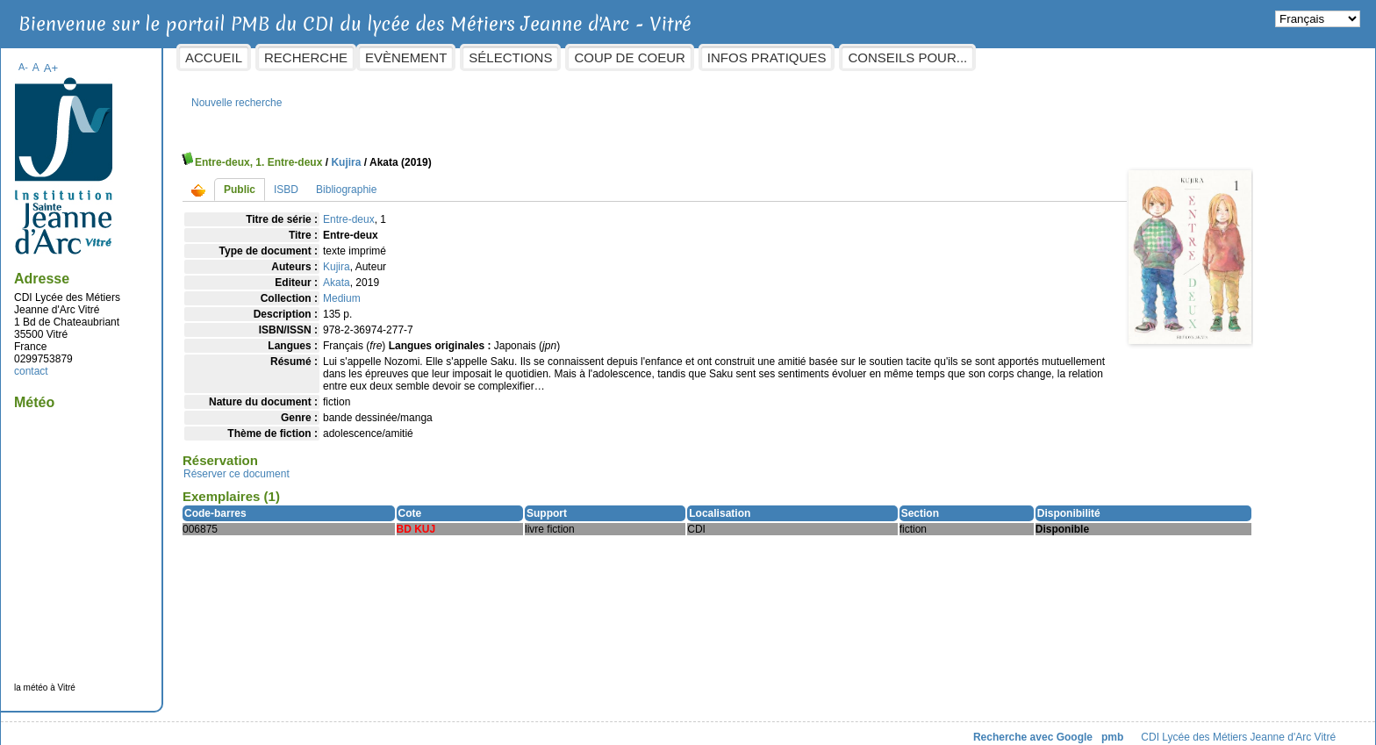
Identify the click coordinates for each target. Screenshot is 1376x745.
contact (172, 362)
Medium (483, 289)
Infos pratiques (907, 57)
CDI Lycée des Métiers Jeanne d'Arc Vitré (1097, 728)
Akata (477, 274)
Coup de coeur (770, 57)
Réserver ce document (378, 477)
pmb (971, 728)
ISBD (427, 181)
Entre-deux (490, 210)
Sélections (651, 57)
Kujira (487, 153)
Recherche (447, 57)
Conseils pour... (1048, 57)
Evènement (547, 57)
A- (164, 58)
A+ (191, 59)
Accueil (354, 57)
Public (381, 181)
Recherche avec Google (891, 728)
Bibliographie (487, 181)
